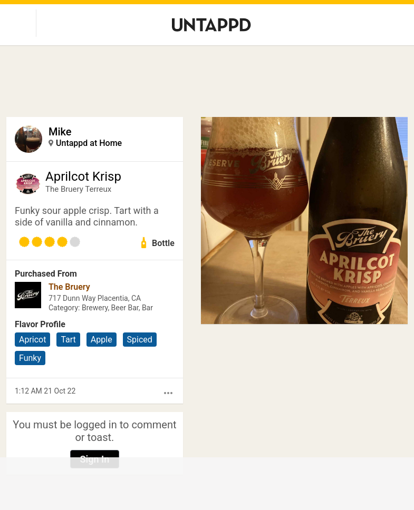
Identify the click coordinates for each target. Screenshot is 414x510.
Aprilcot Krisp (83, 176)
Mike (60, 131)
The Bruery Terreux (78, 189)
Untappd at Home (89, 143)
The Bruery (69, 287)
